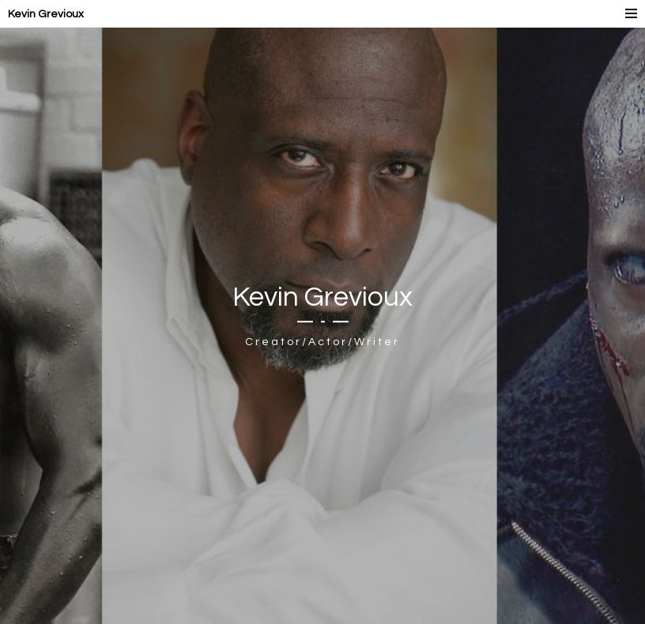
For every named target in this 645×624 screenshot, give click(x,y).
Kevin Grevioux (46, 14)
